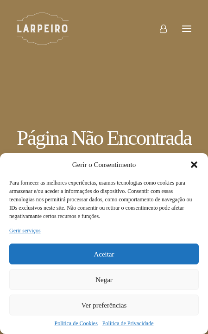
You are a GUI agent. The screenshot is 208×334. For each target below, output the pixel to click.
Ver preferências (104, 305)
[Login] (159, 29)
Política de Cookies (76, 323)
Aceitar (104, 254)
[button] (194, 164)
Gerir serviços (25, 230)
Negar (104, 279)
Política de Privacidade (128, 323)
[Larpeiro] (43, 29)
